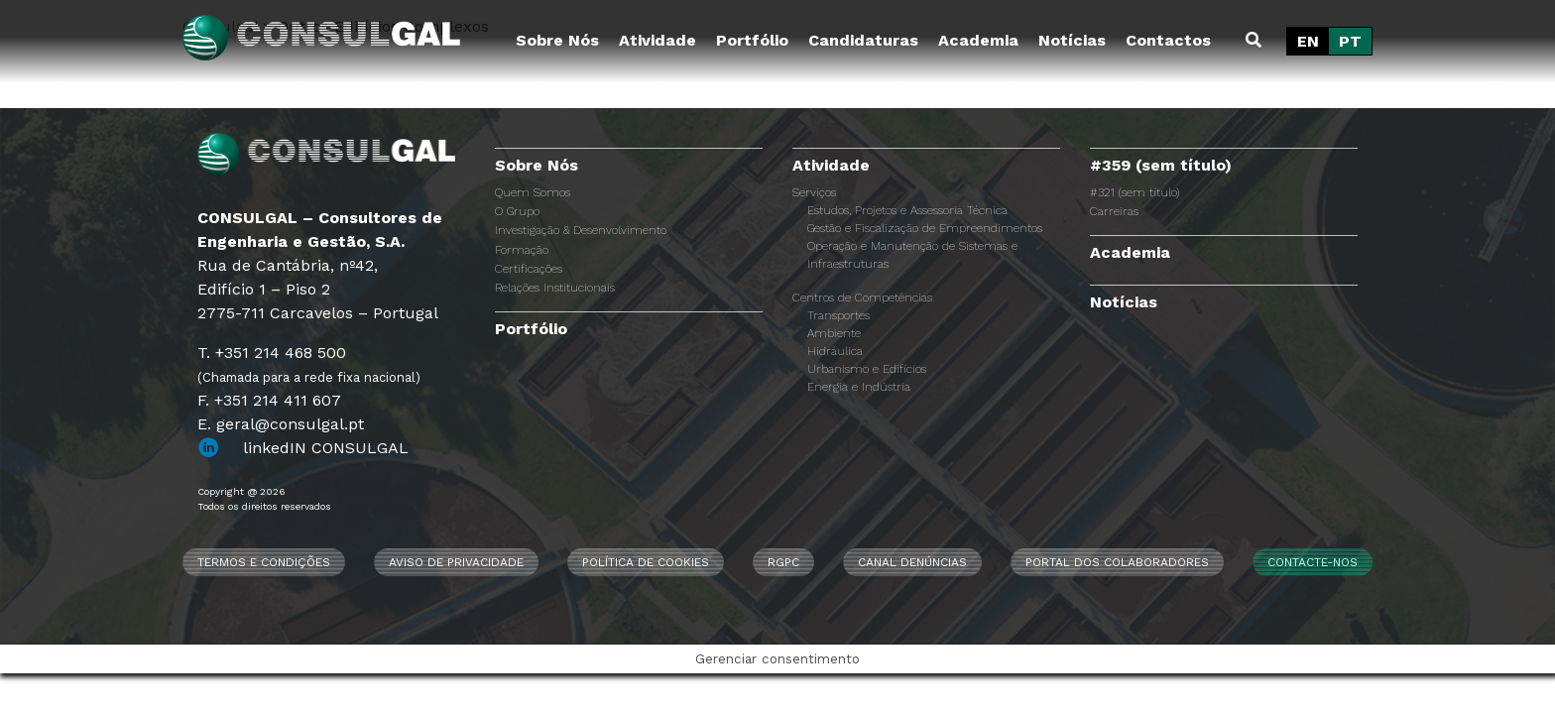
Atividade (657, 40)
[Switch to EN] (1308, 42)
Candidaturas (863, 40)
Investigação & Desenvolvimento (580, 230)
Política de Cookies (645, 562)
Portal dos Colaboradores (1117, 562)
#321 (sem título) (1134, 192)
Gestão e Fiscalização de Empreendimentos (924, 228)
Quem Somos (532, 192)
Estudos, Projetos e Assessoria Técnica (907, 210)
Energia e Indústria (858, 387)
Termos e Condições (263, 562)
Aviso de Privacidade (456, 562)
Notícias (1072, 40)
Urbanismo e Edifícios (866, 369)
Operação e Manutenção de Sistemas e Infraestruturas (912, 255)
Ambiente (834, 333)
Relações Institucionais (555, 288)
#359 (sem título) (1161, 165)
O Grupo (517, 211)
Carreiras (1114, 211)
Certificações (528, 269)
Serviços (814, 192)
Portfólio (752, 40)
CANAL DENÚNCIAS (912, 562)
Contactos (1168, 40)
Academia (978, 40)
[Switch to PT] (1350, 42)
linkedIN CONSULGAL (326, 447)
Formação (521, 250)
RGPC (783, 562)
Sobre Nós (557, 40)
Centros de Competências (862, 297)
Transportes (838, 315)
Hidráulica (835, 351)
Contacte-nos (1312, 562)
